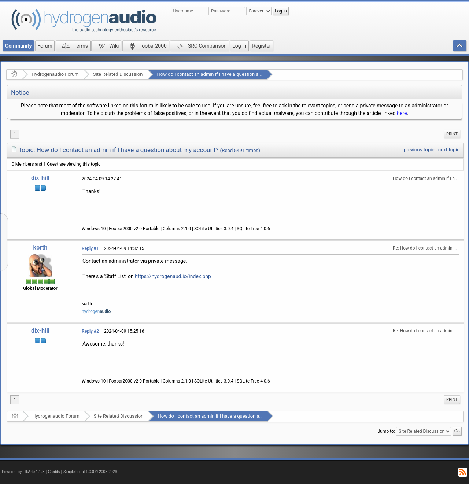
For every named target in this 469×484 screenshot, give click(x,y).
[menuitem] (452, 134)
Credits (54, 472)
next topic (448, 149)
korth (40, 247)
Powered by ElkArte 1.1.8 (23, 472)
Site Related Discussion (118, 74)
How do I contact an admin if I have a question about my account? (226, 74)
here (402, 113)
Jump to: (386, 430)
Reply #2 (90, 331)
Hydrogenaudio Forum (55, 74)
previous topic (419, 149)
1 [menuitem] (15, 134)
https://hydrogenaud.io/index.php (173, 276)
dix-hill (40, 177)
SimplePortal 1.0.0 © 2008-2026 (90, 472)
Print (452, 134)
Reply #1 (90, 248)
